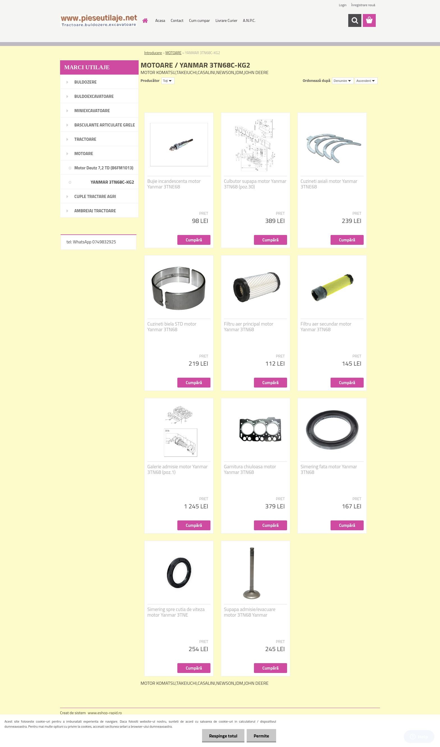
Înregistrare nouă (363, 5)
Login (343, 5)
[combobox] (343, 80)
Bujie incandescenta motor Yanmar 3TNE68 (174, 184)
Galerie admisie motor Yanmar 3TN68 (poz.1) (177, 469)
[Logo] (98, 21)
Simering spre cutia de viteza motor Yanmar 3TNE (176, 612)
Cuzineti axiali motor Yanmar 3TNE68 (329, 184)
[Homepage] (144, 20)
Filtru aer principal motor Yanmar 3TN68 (248, 326)
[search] (354, 20)
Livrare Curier (226, 20)
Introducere (153, 53)
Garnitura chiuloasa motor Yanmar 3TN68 (250, 469)
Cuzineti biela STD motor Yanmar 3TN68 (171, 326)
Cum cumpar (199, 20)
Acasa (160, 20)
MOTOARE (174, 53)
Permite (261, 735)
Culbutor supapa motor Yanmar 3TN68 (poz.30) (255, 184)
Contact (177, 20)
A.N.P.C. (249, 20)
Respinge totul (223, 735)
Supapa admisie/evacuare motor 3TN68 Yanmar (249, 612)
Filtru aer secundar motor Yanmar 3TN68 (326, 326)
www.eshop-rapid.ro (105, 713)
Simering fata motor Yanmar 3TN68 (329, 469)
